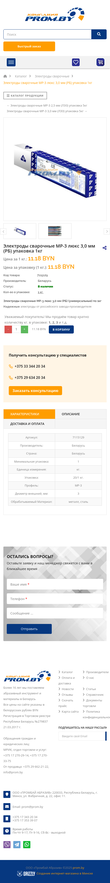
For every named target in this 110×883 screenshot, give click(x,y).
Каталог (67, 672)
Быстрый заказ (29, 46)
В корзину (61, 329)
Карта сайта (70, 711)
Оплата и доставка (66, 680)
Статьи (91, 689)
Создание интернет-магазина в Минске (65, 873)
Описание (71, 414)
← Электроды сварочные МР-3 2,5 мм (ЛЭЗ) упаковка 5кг (47, 105)
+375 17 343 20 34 (25, 817)
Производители (97, 672)
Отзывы (67, 695)
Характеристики (24, 414)
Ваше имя (19, 584)
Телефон (18, 598)
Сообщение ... (21, 613)
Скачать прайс (65, 703)
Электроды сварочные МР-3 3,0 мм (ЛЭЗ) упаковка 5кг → (47, 111)
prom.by (78, 868)
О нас (90, 678)
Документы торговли (92, 703)
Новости (68, 689)
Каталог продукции (25, 95)
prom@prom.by (32, 807)
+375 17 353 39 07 (25, 820)
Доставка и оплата (27, 424)
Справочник (95, 695)
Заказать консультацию (35, 390)
